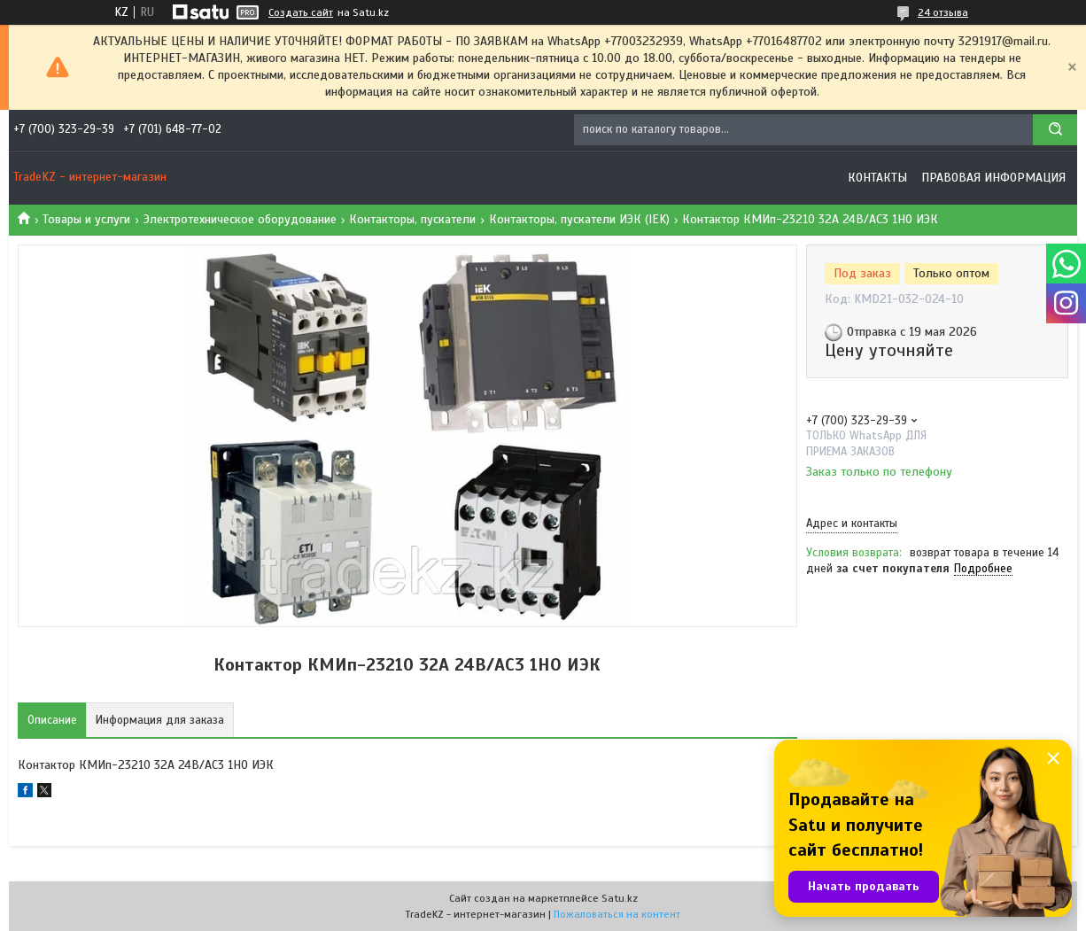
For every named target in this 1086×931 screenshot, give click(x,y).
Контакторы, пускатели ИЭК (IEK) (579, 219)
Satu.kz (619, 898)
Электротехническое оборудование (240, 219)
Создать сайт (300, 12)
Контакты (877, 177)
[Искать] (1055, 129)
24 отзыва (943, 12)
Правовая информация (993, 177)
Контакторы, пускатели (412, 219)
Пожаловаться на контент (617, 914)
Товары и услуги (86, 219)
